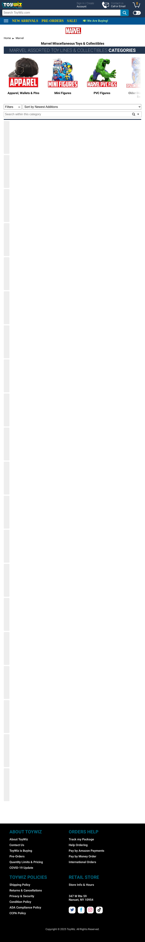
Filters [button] (12, 107)
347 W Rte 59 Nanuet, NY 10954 (81, 897)
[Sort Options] (82, 107)
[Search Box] (61, 12)
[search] (65, 12)
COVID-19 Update (21, 868)
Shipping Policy (19, 885)
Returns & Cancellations (25, 890)
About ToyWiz (18, 839)
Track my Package (81, 839)
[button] (137, 5)
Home (7, 38)
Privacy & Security (21, 896)
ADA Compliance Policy (25, 907)
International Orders (82, 862)
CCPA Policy (17, 913)
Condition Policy (20, 902)
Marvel (19, 38)
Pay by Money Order (82, 856)
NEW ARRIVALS (25, 21)
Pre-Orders (17, 856)
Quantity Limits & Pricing (26, 862)
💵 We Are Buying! (95, 21)
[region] (72, 8)
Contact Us (16, 845)
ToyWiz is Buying (20, 850)
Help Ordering (78, 845)
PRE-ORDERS (53, 21)
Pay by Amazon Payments (86, 850)
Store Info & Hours (81, 885)
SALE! (72, 21)
